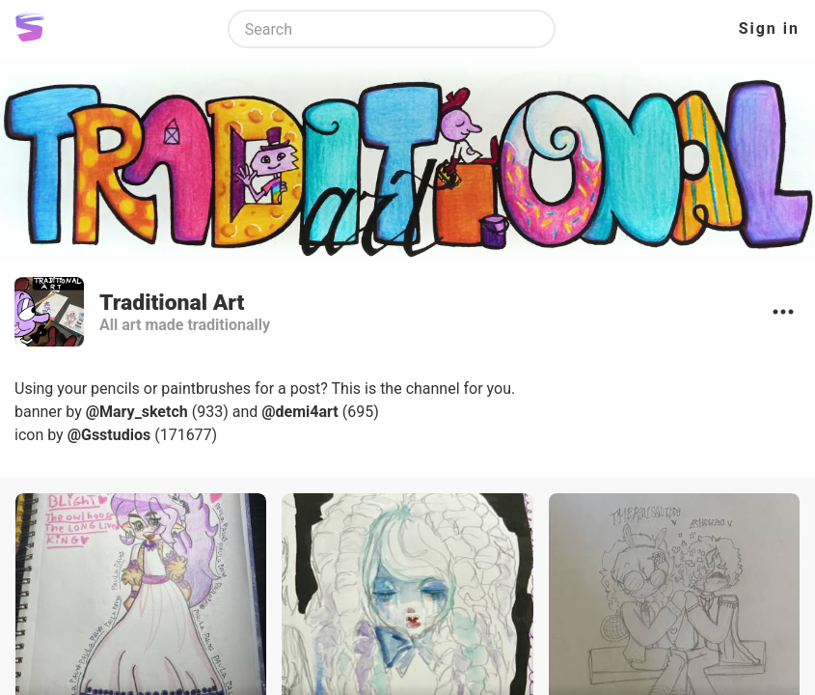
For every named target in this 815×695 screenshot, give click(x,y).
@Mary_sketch (137, 412)
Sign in (769, 28)
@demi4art (300, 412)
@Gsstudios (109, 435)
